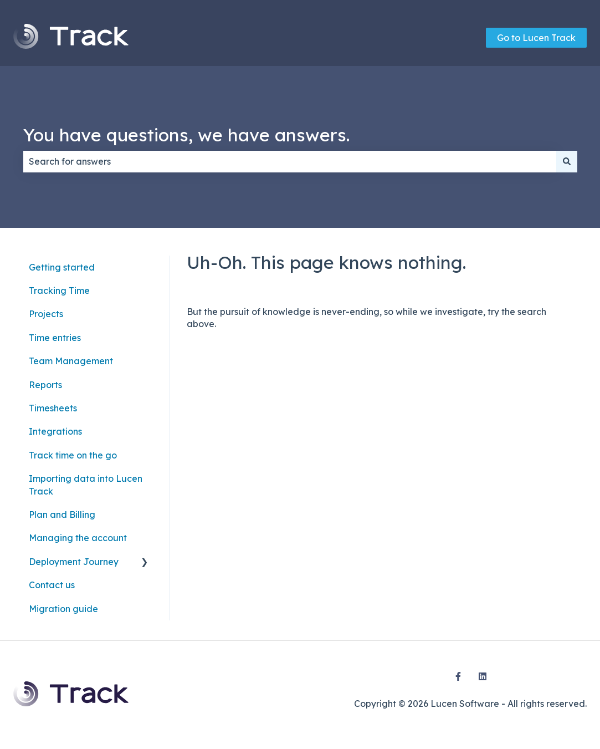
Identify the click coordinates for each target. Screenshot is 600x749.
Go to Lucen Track (536, 37)
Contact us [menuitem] (52, 584)
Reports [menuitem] (45, 384)
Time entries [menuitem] (55, 337)
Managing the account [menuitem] (78, 537)
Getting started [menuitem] (62, 267)
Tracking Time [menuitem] (59, 290)
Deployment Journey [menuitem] (74, 561)
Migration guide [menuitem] (63, 608)
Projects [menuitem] (46, 313)
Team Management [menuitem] (71, 360)
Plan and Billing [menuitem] (62, 514)
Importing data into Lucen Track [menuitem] (85, 484)
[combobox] (289, 161)
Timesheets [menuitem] (53, 408)
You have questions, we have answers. (186, 135)
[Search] (566, 161)
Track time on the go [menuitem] (73, 455)
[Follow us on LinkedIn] (482, 676)
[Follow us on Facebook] (458, 676)
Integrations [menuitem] (55, 431)
